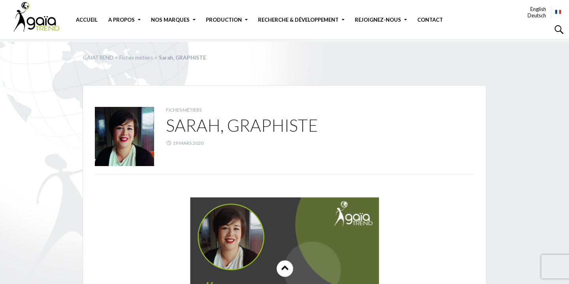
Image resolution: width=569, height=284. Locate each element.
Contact (430, 20)
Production (224, 20)
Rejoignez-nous (378, 20)
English (538, 9)
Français (558, 12)
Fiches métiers (184, 110)
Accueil (87, 20)
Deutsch (537, 15)
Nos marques (170, 20)
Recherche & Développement (298, 20)
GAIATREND (41, 17)
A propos (121, 20)
